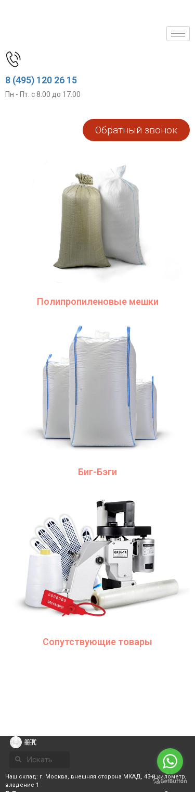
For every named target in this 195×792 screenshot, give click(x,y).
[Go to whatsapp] (170, 761)
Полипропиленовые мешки (98, 301)
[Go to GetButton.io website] (170, 781)
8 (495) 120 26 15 (41, 80)
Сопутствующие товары (97, 641)
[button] (136, 130)
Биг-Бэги (97, 471)
